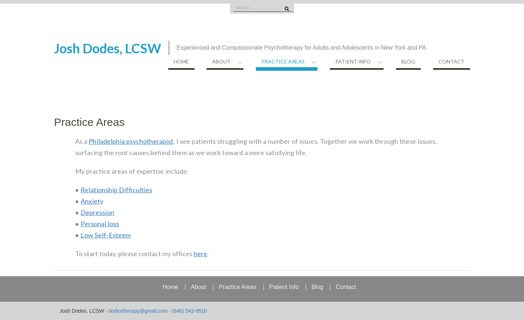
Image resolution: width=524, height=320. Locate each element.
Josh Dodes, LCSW (107, 48)
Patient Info (353, 61)
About (221, 61)
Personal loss (100, 224)
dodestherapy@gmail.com (138, 311)
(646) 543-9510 (189, 311)
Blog (408, 61)
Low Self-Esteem (106, 235)
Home (181, 61)
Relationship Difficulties (116, 190)
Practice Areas (283, 61)
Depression (97, 212)
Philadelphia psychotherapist (131, 141)
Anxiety (92, 201)
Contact (452, 61)
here (200, 254)
